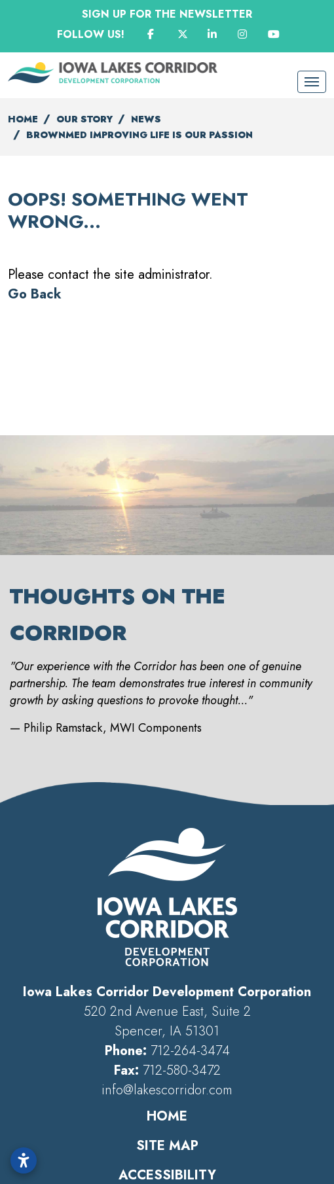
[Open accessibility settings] (23, 1160)
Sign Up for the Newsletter (167, 14)
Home (167, 1116)
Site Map (167, 1145)
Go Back (35, 294)
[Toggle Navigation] (311, 82)
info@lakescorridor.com (167, 1090)
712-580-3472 (182, 1070)
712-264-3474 (190, 1050)
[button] (16, 620)
